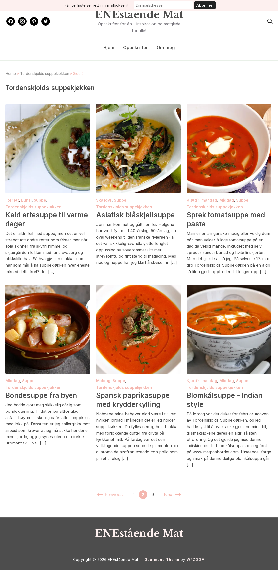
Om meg (166, 47)
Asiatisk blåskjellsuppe (135, 215)
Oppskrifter (135, 47)
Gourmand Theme (161, 559)
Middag (226, 200)
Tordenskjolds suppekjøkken (44, 73)
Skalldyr (104, 200)
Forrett (12, 200)
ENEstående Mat (139, 14)
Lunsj (26, 200)
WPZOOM (196, 559)
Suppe (40, 200)
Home (10, 73)
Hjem (108, 47)
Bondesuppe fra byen (41, 395)
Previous (110, 494)
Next (172, 494)
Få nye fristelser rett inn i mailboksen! (96, 5)
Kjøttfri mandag (202, 200)
